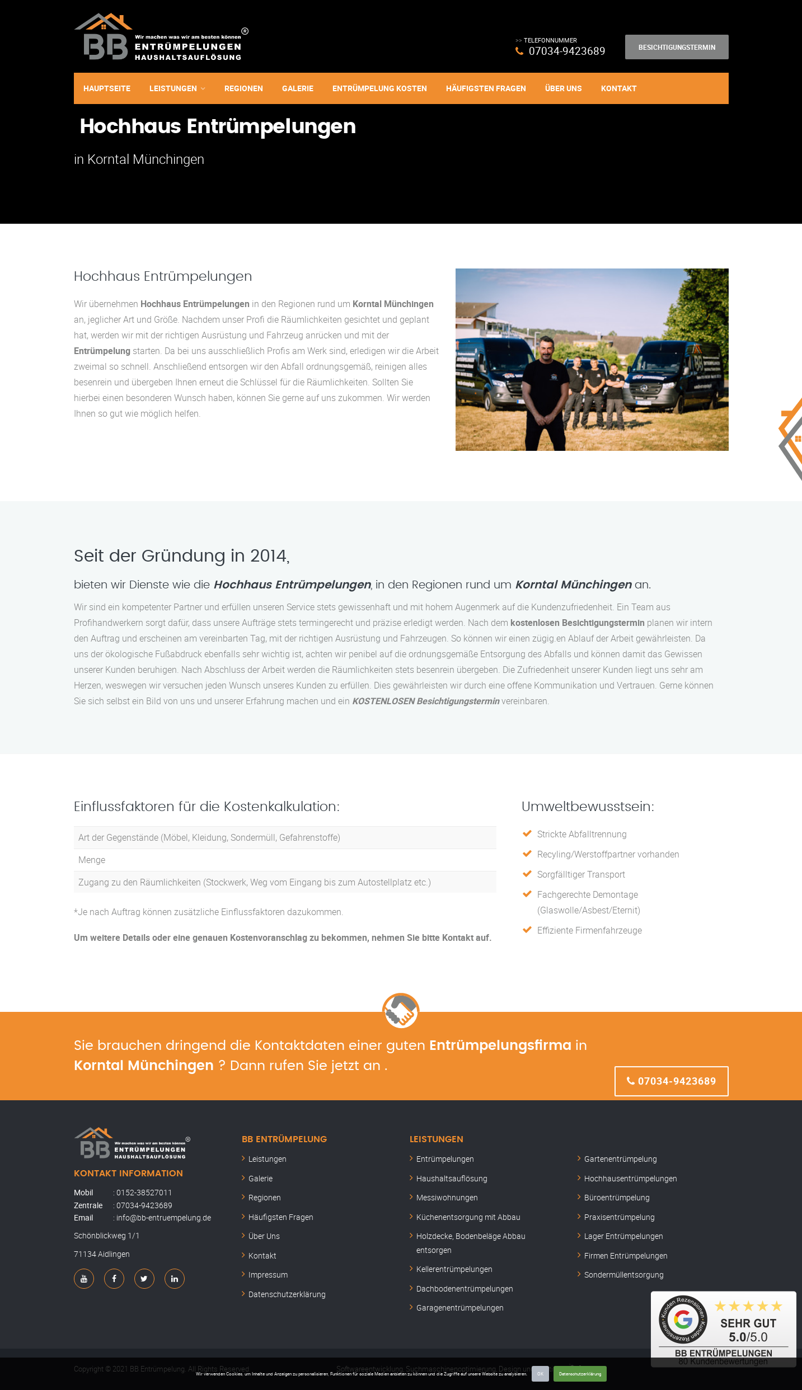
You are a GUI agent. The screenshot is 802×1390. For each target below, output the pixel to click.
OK (540, 1373)
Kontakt (619, 88)
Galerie (297, 88)
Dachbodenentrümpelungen (464, 1288)
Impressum (268, 1274)
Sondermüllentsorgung (624, 1274)
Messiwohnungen (447, 1197)
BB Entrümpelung (284, 1139)
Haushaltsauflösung (451, 1178)
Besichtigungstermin (677, 47)
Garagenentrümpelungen (460, 1307)
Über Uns (563, 88)
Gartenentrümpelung (620, 1158)
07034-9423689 (567, 50)
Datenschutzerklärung (580, 1373)
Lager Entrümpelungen (623, 1236)
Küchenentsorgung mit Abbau (468, 1217)
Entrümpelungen (445, 1158)
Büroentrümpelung (617, 1197)
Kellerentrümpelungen (454, 1269)
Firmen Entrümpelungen (626, 1255)
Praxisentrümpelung (619, 1217)
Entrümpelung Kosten (379, 88)
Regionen (243, 88)
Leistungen (173, 88)
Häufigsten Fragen (486, 88)
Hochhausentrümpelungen (630, 1178)
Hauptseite (106, 88)
